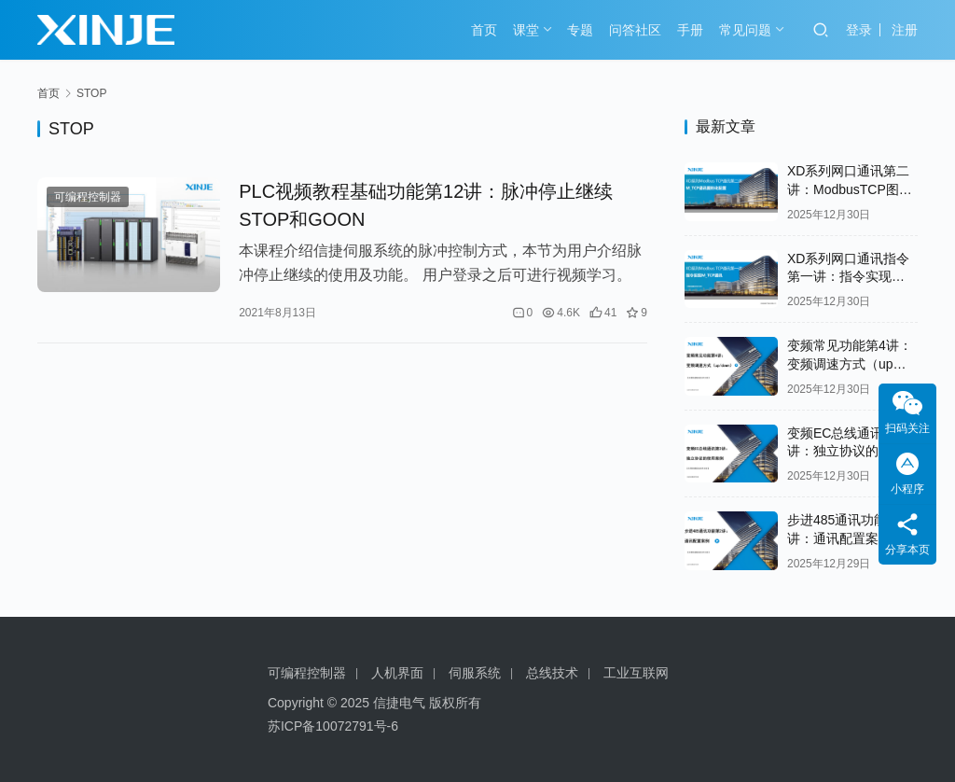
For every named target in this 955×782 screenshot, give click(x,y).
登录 (859, 29)
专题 (580, 29)
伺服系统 (475, 672)
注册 (905, 29)
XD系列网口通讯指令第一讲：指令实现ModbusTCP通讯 (848, 276)
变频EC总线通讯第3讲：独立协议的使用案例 (852, 451)
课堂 (526, 29)
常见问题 (745, 29)
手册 (690, 29)
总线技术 (552, 672)
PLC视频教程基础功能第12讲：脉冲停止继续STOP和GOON (426, 205)
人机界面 (397, 672)
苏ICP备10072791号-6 (333, 726)
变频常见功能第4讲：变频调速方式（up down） (849, 363)
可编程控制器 (87, 196)
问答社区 (635, 29)
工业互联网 (636, 672)
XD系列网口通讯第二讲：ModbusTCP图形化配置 (849, 189)
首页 (484, 29)
